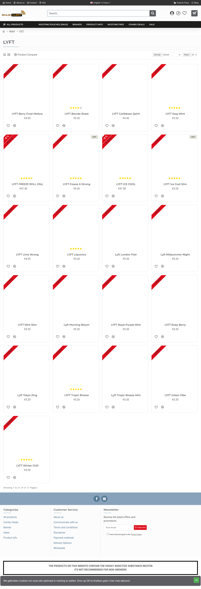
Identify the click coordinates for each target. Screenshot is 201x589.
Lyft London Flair (126, 254)
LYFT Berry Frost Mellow (27, 113)
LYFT (21, 31)
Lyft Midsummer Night (175, 254)
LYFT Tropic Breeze (76, 395)
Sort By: (157, 55)
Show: (186, 55)
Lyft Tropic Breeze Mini (126, 395)
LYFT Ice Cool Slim (175, 184)
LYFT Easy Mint (175, 113)
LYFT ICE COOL (125, 184)
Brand (12, 31)
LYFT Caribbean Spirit (126, 113)
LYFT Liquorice (76, 254)
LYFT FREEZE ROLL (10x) (27, 184)
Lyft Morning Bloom (77, 324)
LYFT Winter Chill (27, 465)
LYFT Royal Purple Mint (126, 324)
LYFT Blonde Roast (77, 113)
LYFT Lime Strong (27, 254)
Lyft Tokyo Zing (27, 395)
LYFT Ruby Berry (175, 324)
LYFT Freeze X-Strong (76, 184)
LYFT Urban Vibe (175, 395)
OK (196, 580)
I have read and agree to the (124, 534)
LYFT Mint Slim (27, 324)
